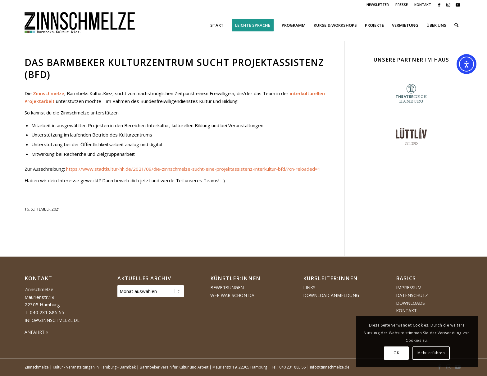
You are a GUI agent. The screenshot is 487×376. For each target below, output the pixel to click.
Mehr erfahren (431, 352)
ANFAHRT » (36, 332)
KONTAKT (422, 4)
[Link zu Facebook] (439, 4)
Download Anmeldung (331, 295)
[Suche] (456, 25)
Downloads (410, 303)
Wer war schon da (232, 295)
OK (396, 352)
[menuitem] (377, 4)
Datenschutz (412, 295)
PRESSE (401, 4)
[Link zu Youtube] (457, 4)
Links (309, 287)
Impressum (408, 287)
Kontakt (406, 310)
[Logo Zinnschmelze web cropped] (80, 25)
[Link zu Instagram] (448, 4)
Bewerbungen (227, 287)
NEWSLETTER (377, 4)
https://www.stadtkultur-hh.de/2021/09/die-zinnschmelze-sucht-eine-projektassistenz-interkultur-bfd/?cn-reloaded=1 (193, 169)
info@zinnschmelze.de (52, 320)
